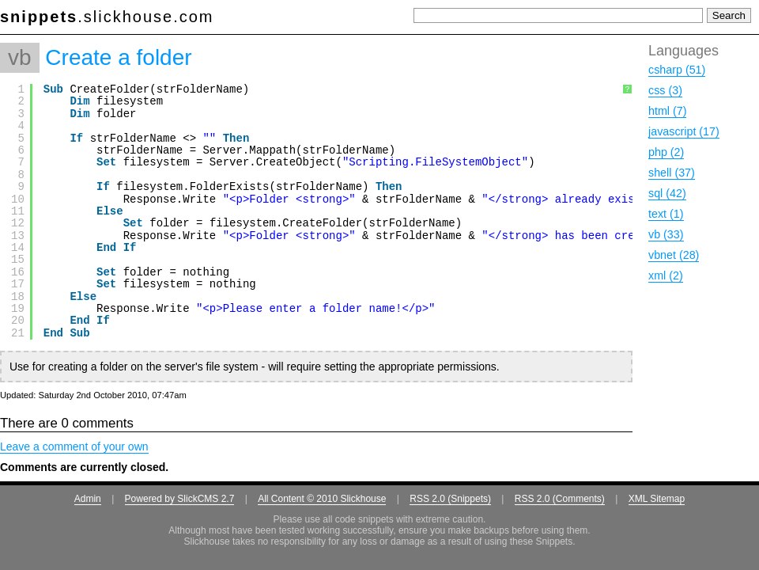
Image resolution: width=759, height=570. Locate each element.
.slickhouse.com (107, 16)
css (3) (665, 90)
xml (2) (665, 275)
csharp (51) (676, 69)
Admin (87, 498)
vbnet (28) (673, 255)
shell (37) (671, 172)
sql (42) (667, 193)
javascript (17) (683, 131)
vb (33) (666, 234)
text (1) (666, 213)
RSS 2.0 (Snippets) (450, 498)
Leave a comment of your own (74, 446)
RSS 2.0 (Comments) (560, 498)
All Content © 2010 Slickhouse (322, 498)
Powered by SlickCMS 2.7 (180, 498)
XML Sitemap (657, 498)
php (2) (666, 152)
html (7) (667, 110)
